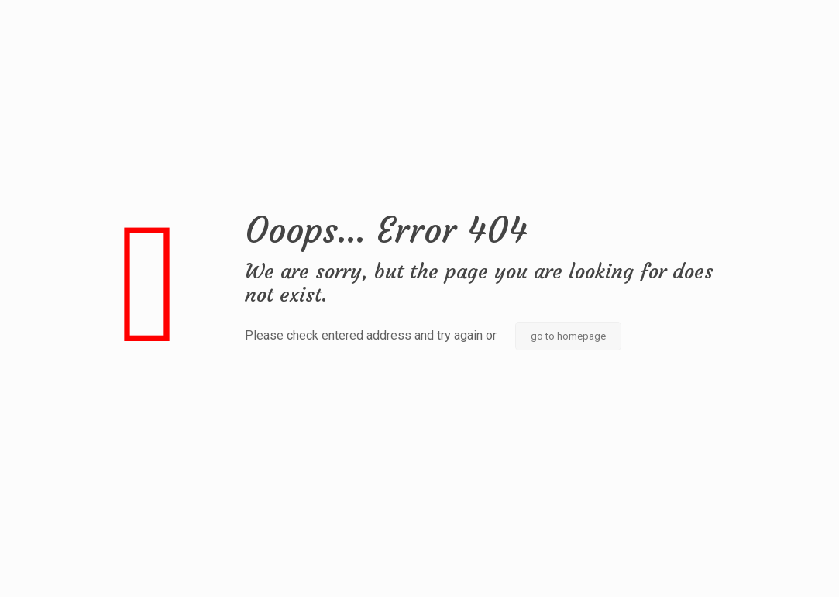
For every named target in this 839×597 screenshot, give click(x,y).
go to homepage (568, 336)
